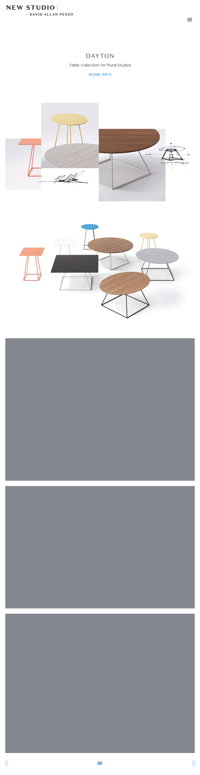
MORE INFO (100, 74)
